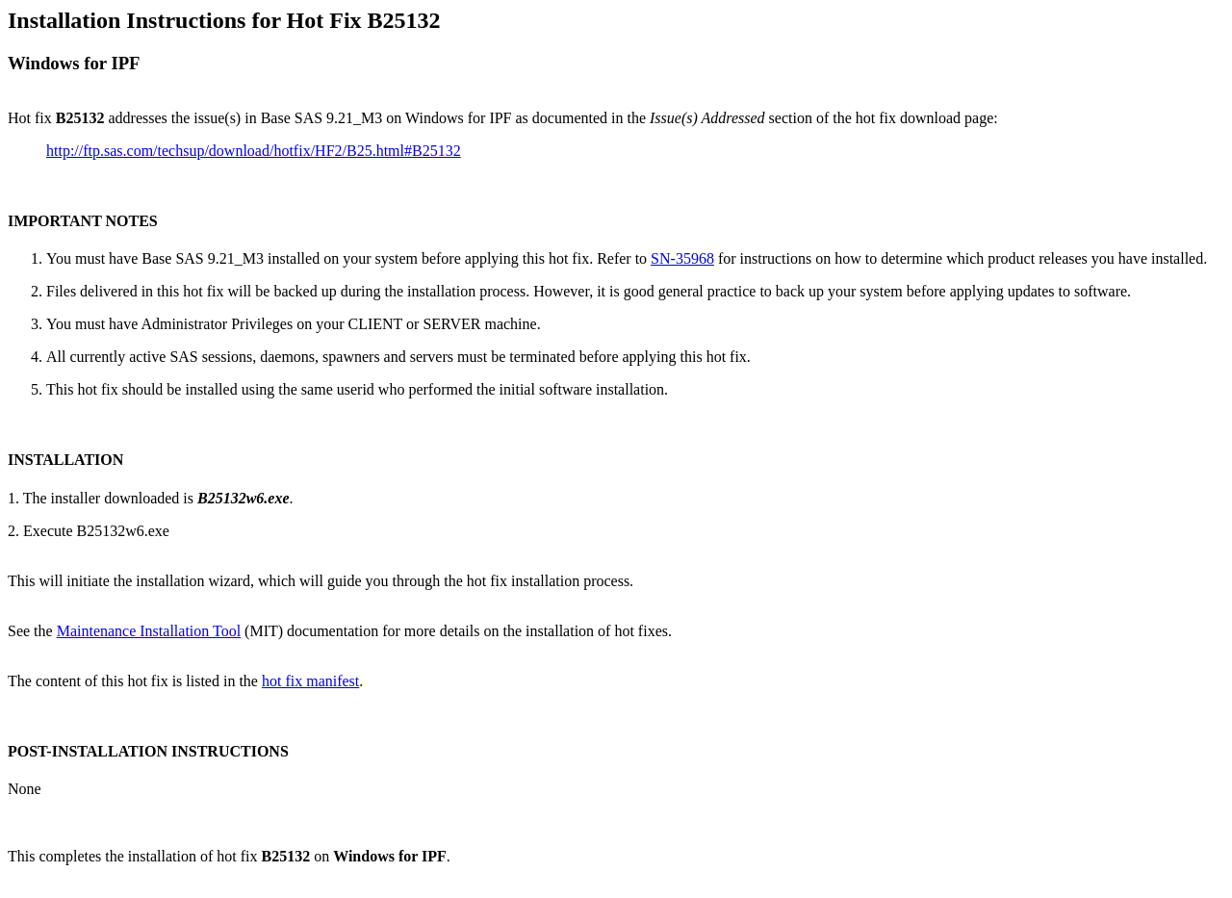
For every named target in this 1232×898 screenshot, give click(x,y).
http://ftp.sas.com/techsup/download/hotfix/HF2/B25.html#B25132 (253, 150)
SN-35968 (682, 258)
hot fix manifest (310, 681)
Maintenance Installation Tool (149, 631)
